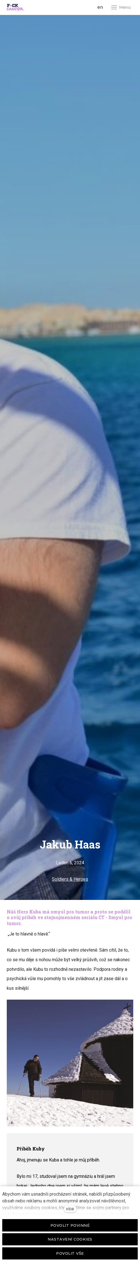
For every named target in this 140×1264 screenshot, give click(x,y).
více (70, 1208)
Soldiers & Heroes (70, 879)
